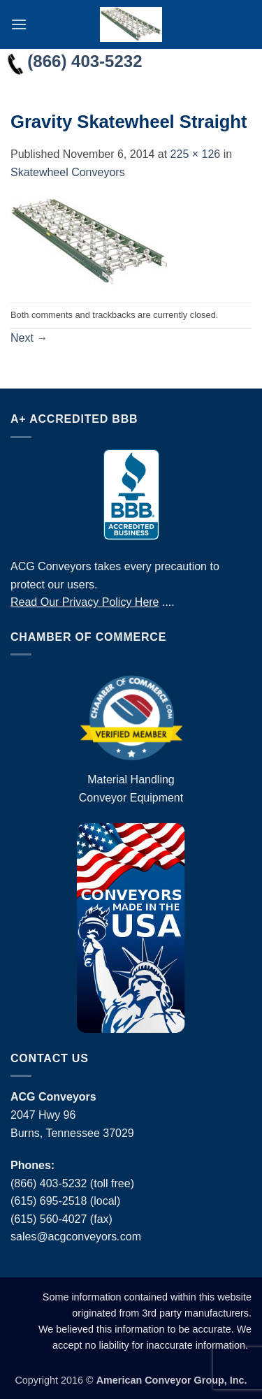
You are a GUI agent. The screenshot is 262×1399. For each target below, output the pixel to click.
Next (29, 338)
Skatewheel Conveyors (67, 172)
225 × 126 (195, 154)
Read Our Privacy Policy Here (84, 602)
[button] (18, 24)
